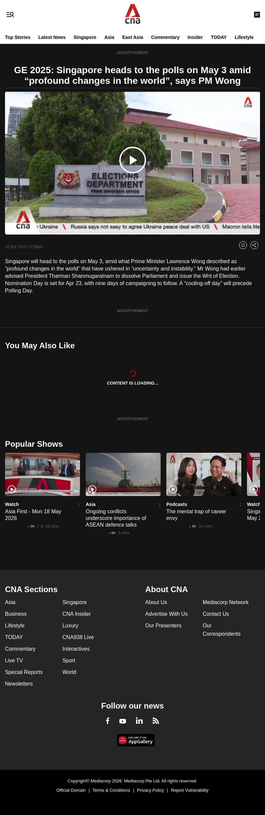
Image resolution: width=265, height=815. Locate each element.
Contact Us (216, 614)
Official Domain (71, 790)
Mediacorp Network (226, 602)
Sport (68, 660)
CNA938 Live (78, 637)
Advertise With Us (166, 614)
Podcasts (176, 504)
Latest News (52, 37)
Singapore (85, 37)
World (69, 672)
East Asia (132, 37)
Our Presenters (163, 625)
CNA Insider (76, 614)
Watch (12, 504)
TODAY (219, 37)
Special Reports (24, 672)
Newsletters (19, 684)
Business (16, 614)
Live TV (14, 660)
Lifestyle (244, 37)
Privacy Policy (150, 790)
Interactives (76, 649)
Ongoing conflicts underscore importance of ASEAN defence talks (116, 518)
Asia (109, 37)
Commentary (165, 37)
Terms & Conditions (111, 790)
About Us (156, 602)
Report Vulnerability (190, 790)
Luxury (70, 625)
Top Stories (17, 37)
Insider (195, 37)
